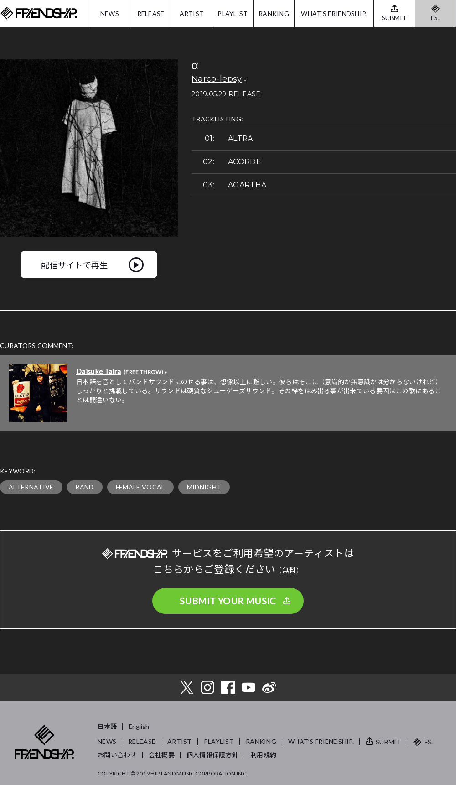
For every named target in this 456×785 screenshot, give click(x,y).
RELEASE (151, 13)
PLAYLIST (233, 13)
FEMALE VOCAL (140, 487)
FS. (435, 17)
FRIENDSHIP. (39, 13)
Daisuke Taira (98, 371)
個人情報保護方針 (212, 755)
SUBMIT (388, 742)
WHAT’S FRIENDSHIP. (321, 741)
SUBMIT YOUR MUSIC (228, 600)
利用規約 (263, 755)
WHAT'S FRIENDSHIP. (334, 13)
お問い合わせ (117, 755)
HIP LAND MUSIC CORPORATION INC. (199, 773)
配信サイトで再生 (74, 264)
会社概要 (162, 755)
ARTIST (192, 13)
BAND (85, 487)
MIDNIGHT (204, 487)
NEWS (109, 13)
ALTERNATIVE (31, 487)
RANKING (274, 13)
